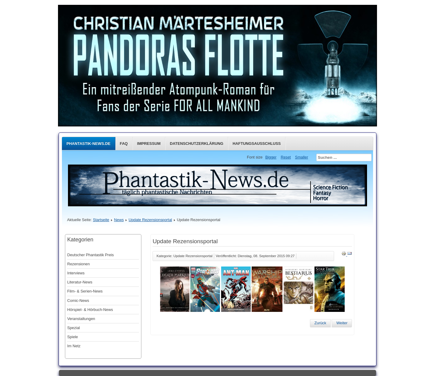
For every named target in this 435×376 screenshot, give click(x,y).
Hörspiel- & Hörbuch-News (90, 309)
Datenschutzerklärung (196, 143)
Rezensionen (78, 264)
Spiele (72, 337)
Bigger (270, 157)
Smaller (301, 157)
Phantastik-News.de (88, 143)
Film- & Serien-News (84, 291)
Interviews (76, 273)
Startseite (101, 219)
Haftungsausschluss (257, 143)
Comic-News (78, 300)
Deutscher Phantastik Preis (90, 255)
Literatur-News (79, 282)
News (119, 219)
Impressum (149, 143)
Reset (286, 157)
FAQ (124, 143)
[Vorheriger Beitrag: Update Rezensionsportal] (320, 323)
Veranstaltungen (81, 318)
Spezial (73, 327)
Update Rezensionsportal (150, 219)
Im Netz (73, 346)
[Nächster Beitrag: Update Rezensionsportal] (342, 323)
